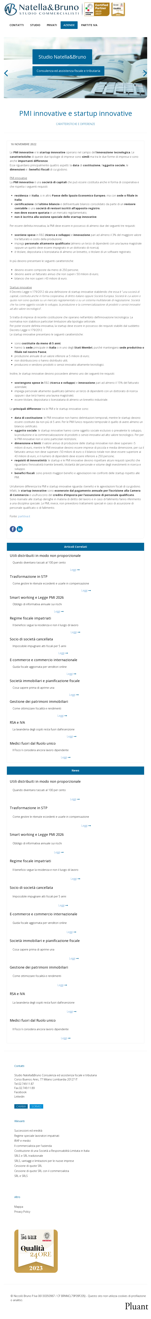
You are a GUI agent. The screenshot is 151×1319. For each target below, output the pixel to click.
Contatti (17, 25)
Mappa (18, 1206)
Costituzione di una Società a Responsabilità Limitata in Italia (51, 1151)
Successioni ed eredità (28, 1130)
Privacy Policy (22, 1211)
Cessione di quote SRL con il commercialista (41, 1171)
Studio (35, 25)
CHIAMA (21, 1106)
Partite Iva (89, 25)
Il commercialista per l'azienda (33, 1146)
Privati (52, 25)
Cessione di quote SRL (28, 1166)
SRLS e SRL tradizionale (28, 1155)
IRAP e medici (22, 1140)
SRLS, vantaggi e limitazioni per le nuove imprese (44, 1161)
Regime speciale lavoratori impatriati (36, 1136)
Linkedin (19, 1096)
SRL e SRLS (21, 1176)
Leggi (73, 570)
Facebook (20, 1092)
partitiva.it (24, 516)
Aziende (69, 25)
